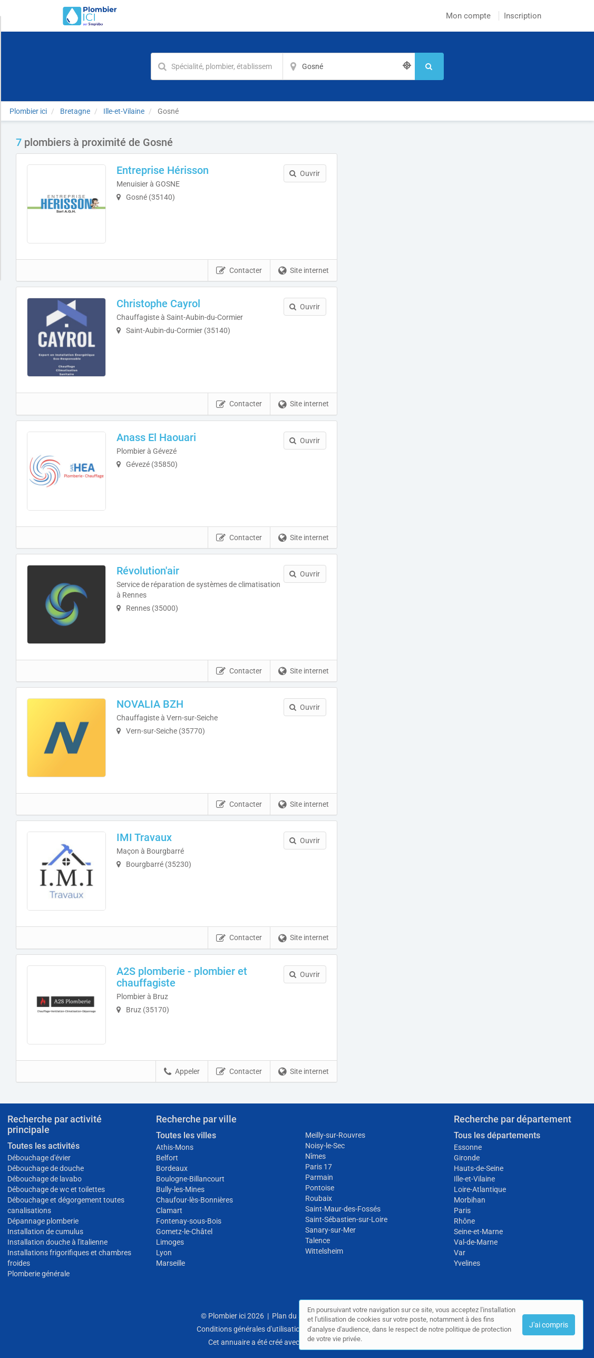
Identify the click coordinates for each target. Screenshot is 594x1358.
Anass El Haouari (156, 437)
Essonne (468, 1147)
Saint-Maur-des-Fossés (343, 1209)
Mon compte (468, 16)
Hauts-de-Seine (478, 1168)
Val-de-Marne (476, 1242)
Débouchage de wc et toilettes (56, 1189)
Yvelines (467, 1263)
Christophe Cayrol (158, 303)
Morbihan (469, 1200)
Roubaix (318, 1198)
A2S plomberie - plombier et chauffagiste (181, 977)
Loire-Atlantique (480, 1189)
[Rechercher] (429, 66)
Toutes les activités (43, 1146)
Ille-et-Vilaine (474, 1179)
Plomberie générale (38, 1273)
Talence (317, 1240)
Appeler (182, 1072)
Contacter (239, 271)
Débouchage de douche (45, 1168)
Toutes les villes (186, 1135)
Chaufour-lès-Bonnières (194, 1200)
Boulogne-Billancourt (190, 1179)
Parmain (319, 1177)
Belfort (167, 1158)
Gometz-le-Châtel (184, 1231)
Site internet (303, 271)
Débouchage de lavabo (44, 1179)
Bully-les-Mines (180, 1189)
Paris (462, 1210)
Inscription (522, 16)
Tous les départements (497, 1135)
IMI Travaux (144, 837)
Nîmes (315, 1156)
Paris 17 (318, 1166)
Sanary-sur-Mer (330, 1230)
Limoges (170, 1242)
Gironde (467, 1158)
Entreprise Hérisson (162, 170)
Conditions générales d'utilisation (250, 1329)
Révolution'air (147, 570)
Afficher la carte (465, 285)
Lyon (164, 1252)
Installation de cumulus (45, 1231)
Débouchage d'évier (39, 1158)
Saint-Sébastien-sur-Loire (346, 1219)
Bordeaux (172, 1168)
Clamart (169, 1210)
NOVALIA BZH (149, 704)
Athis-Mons (174, 1147)
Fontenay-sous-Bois (188, 1221)
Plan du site (291, 1316)
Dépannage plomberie (43, 1221)
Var (459, 1252)
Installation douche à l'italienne (57, 1242)
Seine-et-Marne (478, 1231)
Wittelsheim (324, 1251)
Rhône (464, 1221)
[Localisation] (349, 66)
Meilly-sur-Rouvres (335, 1135)
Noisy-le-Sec (325, 1145)
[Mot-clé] (217, 66)
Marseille (170, 1263)
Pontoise (319, 1188)
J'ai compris (548, 1325)
